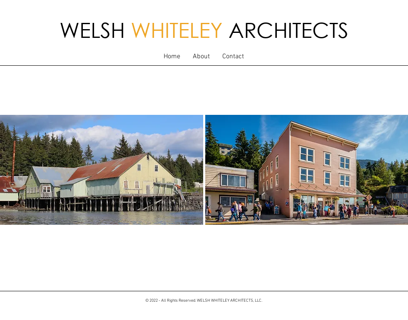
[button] (201, 57)
